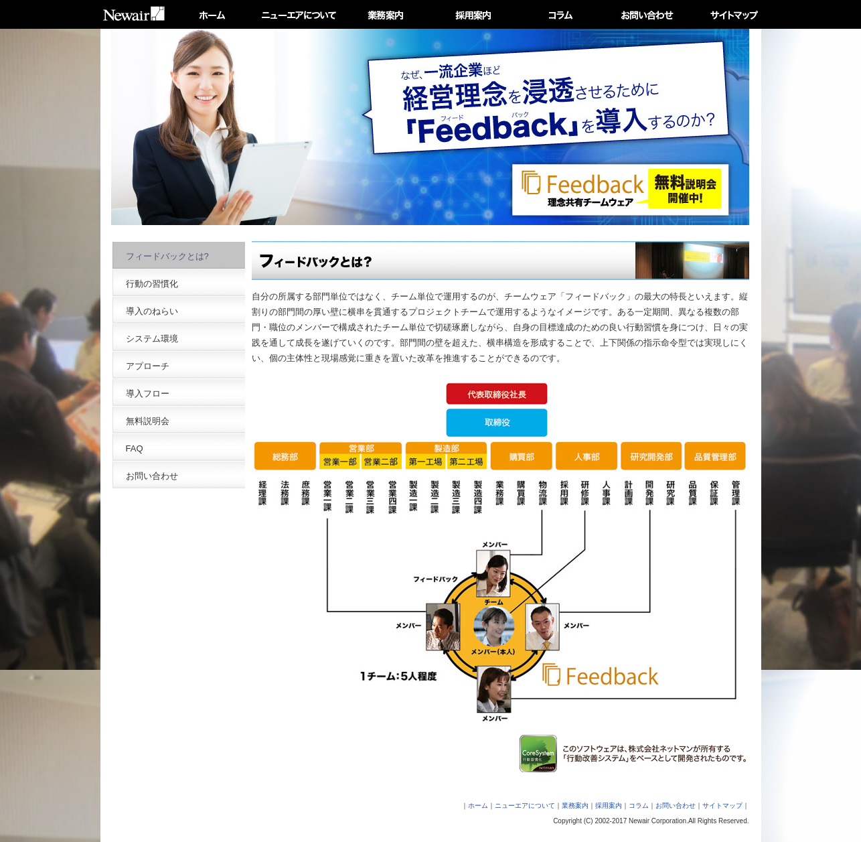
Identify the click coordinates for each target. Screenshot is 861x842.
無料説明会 (147, 421)
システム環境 (152, 339)
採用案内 (608, 805)
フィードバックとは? (167, 256)
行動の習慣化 (152, 284)
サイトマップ (722, 805)
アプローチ (147, 366)
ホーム (478, 805)
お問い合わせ (152, 476)
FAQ (134, 448)
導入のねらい (152, 311)
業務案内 (575, 805)
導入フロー (147, 394)
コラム (639, 805)
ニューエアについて (525, 805)
